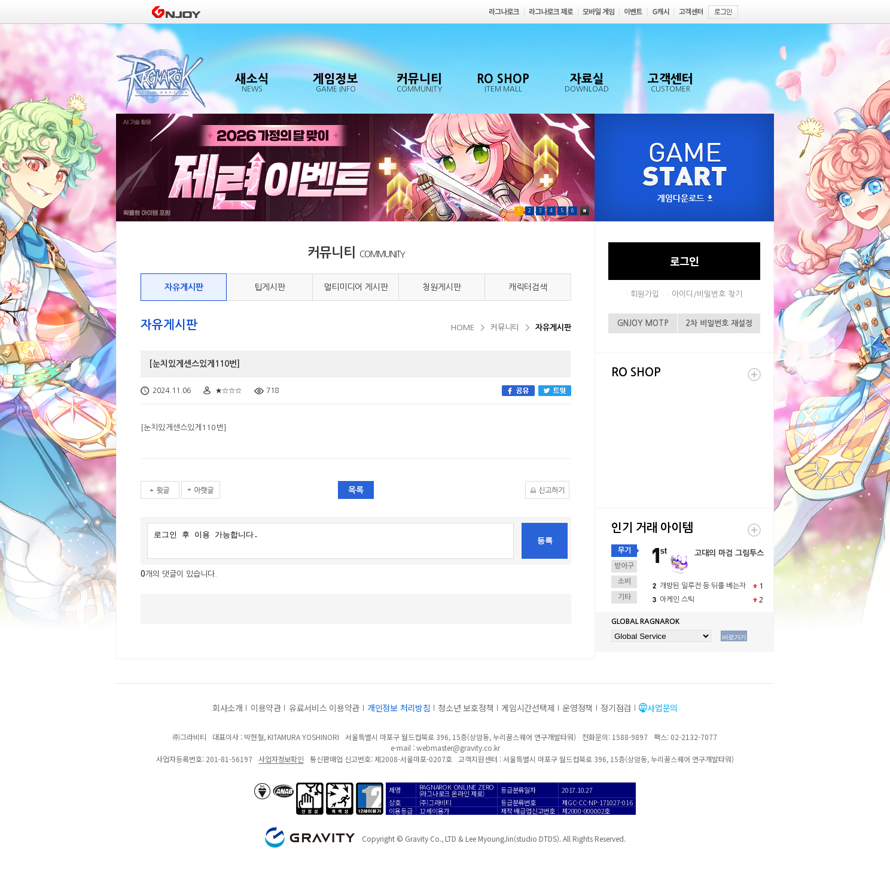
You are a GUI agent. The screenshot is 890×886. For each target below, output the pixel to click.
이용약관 (266, 708)
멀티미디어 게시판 (356, 287)
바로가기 (734, 637)
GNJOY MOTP (643, 323)
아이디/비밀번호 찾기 (707, 294)
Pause (584, 210)
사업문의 (662, 708)
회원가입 (644, 294)
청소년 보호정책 (465, 708)
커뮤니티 (504, 327)
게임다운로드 (685, 198)
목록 (356, 490)
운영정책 (577, 708)
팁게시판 (269, 287)
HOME (462, 327)
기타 (624, 597)
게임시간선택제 (527, 708)
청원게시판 (441, 287)
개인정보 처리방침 (398, 708)
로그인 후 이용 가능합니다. (330, 541)
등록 (545, 540)
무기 (624, 550)
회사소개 (227, 708)
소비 (624, 581)
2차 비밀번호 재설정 (718, 323)
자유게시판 (183, 287)
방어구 (624, 566)
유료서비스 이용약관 (324, 708)
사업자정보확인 (280, 759)
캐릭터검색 (527, 287)
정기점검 (616, 708)
